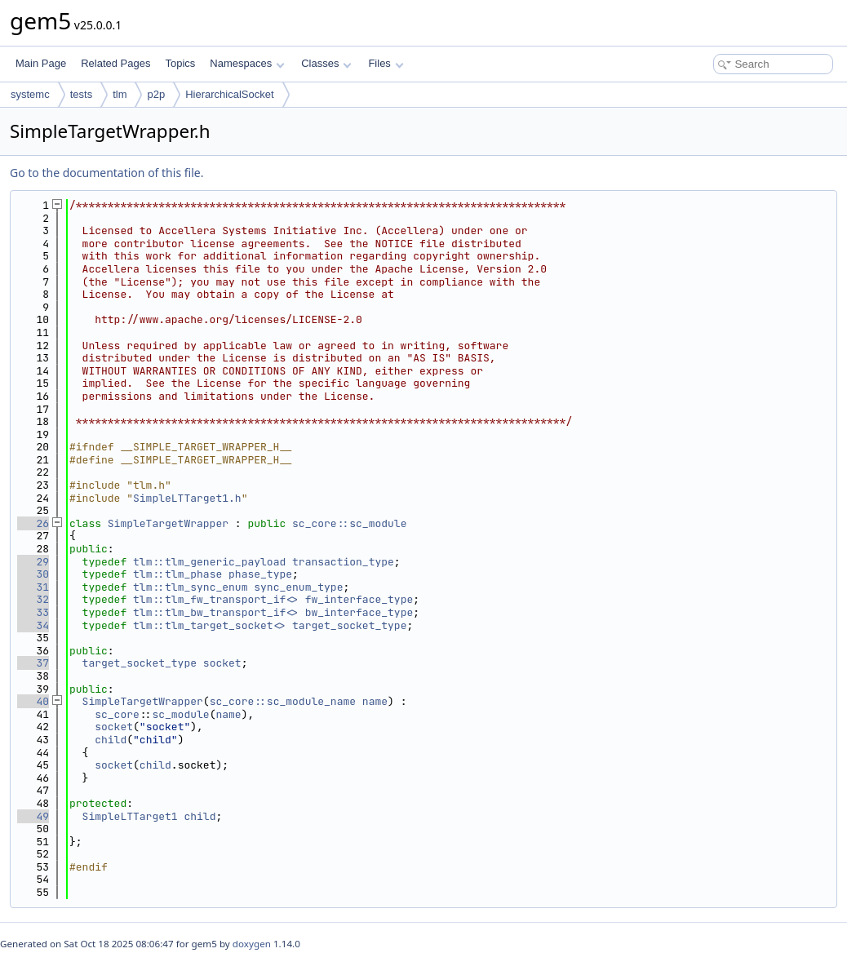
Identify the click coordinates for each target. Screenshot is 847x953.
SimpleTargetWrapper (168, 523)
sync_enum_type (298, 587)
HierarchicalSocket (229, 94)
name (375, 701)
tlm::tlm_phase (177, 574)
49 (33, 816)
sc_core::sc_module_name (283, 701)
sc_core (117, 714)
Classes (326, 63)
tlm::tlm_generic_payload (209, 562)
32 (33, 599)
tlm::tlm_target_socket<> (209, 625)
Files (385, 63)
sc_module (180, 714)
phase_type (260, 574)
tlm (119, 94)
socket (222, 663)
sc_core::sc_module (349, 523)
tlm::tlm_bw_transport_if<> (216, 612)
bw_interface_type (359, 612)
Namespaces (247, 63)
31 (33, 587)
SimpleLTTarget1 (130, 816)
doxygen (252, 943)
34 (33, 625)
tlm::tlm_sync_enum (190, 587)
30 (33, 574)
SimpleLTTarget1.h (187, 498)
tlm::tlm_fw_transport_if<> (216, 599)
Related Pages (115, 63)
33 (33, 612)
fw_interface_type (359, 599)
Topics (180, 63)
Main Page (41, 63)
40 (33, 701)
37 (33, 663)
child (110, 740)
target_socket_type (349, 625)
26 (33, 523)
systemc (30, 94)
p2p (156, 94)
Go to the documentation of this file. (106, 172)
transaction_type (343, 562)
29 (33, 562)
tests (81, 94)
